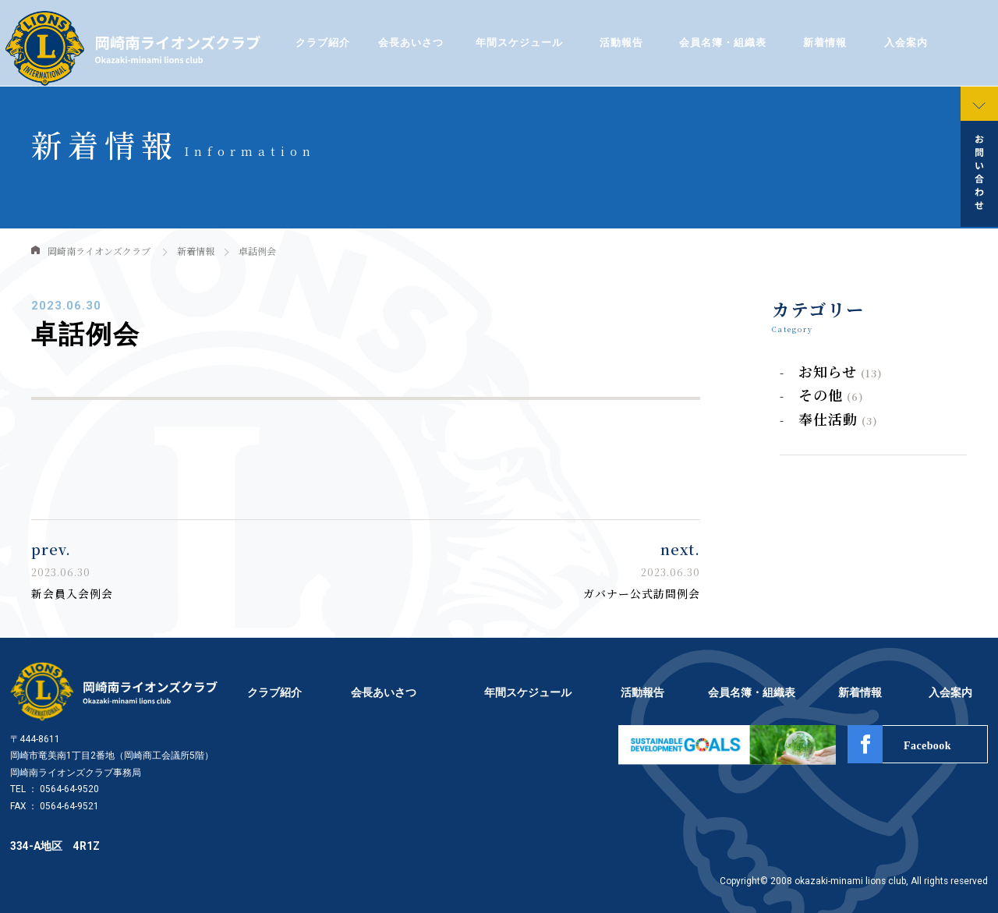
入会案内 (906, 43)
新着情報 (825, 43)
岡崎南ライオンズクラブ (99, 250)
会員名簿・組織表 (723, 43)
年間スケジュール (519, 43)
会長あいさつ (411, 43)
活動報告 (621, 43)
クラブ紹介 (322, 43)
